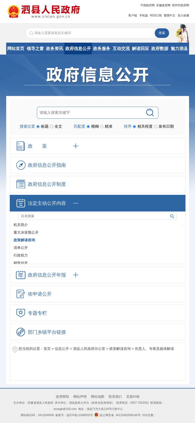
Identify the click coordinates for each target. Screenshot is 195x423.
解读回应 (140, 48)
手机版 (143, 15)
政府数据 (159, 48)
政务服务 (101, 48)
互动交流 (121, 48)
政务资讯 (54, 48)
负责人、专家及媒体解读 (154, 349)
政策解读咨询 (120, 349)
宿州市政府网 (180, 5)
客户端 (132, 15)
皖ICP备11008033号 (80, 415)
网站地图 (97, 396)
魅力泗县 (179, 48)
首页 (47, 349)
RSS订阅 (156, 15)
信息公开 (62, 349)
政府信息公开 (78, 48)
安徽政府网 (163, 5)
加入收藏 (183, 15)
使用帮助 (62, 396)
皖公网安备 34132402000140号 (117, 415)
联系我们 (115, 396)
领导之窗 (35, 48)
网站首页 (15, 48)
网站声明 (80, 396)
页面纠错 (133, 396)
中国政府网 (147, 5)
